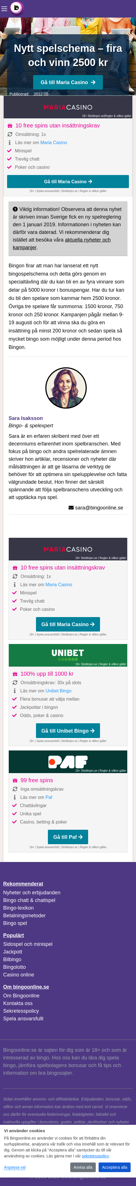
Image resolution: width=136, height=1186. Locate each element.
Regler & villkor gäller (118, 116)
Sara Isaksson (25, 418)
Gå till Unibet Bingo (68, 731)
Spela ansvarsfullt (23, 1018)
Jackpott (12, 952)
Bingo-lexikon (18, 908)
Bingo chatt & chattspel (29, 900)
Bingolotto (14, 967)
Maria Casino (53, 142)
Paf (48, 797)
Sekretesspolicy (21, 1011)
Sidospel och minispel (27, 944)
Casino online (18, 975)
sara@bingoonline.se (99, 508)
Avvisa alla (83, 1167)
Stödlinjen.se (69, 191)
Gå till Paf (68, 837)
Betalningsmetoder (24, 915)
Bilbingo (12, 959)
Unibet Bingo (58, 690)
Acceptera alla (114, 1167)
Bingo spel (15, 923)
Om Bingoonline (21, 996)
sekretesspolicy (95, 1156)
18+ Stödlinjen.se (93, 116)
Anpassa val (15, 1167)
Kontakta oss (18, 1003)
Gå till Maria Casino (68, 82)
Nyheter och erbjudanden (31, 892)
